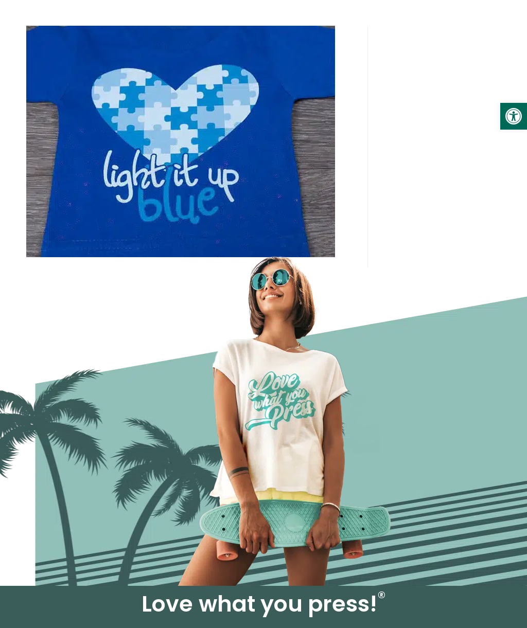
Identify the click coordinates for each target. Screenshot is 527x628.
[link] (513, 116)
